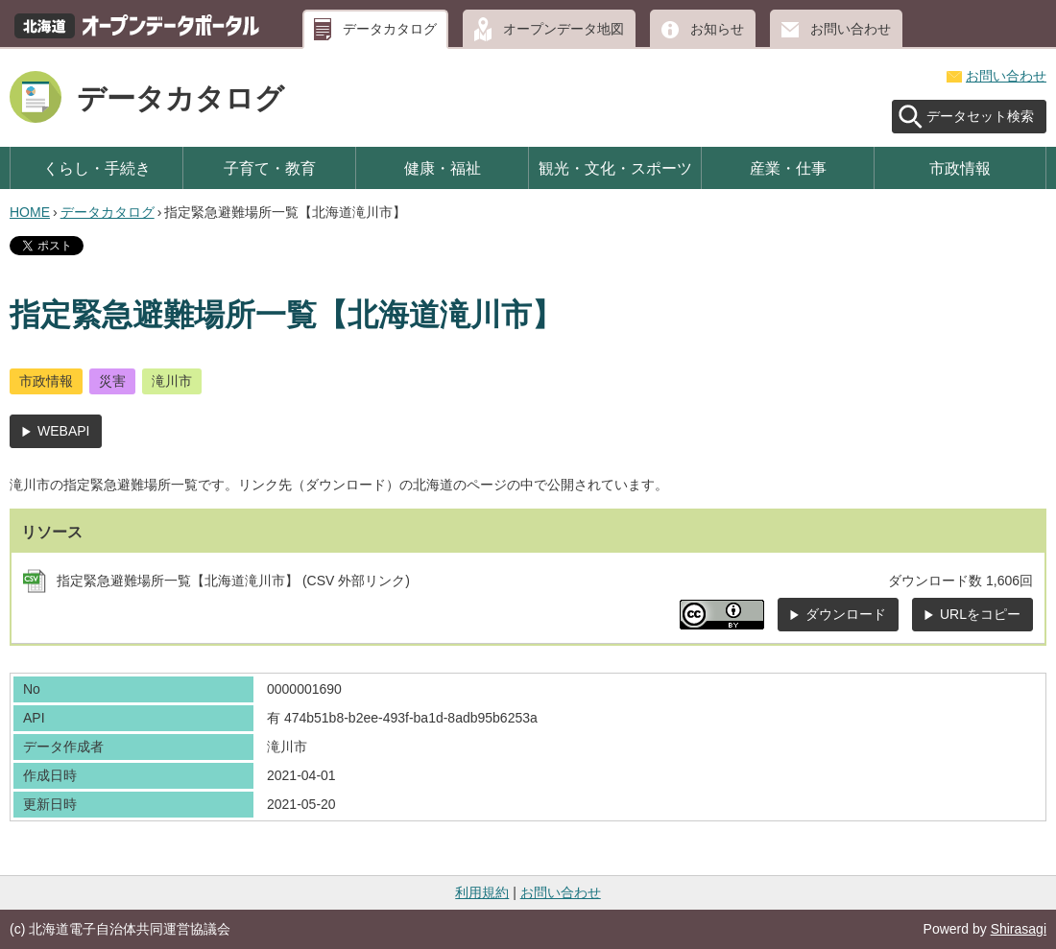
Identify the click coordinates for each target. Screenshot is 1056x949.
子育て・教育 (270, 168)
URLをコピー (980, 614)
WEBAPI (63, 431)
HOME (30, 212)
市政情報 (960, 168)
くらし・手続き (97, 168)
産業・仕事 (788, 168)
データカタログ (390, 28)
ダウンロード (845, 614)
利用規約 (482, 892)
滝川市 (172, 381)
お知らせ (717, 28)
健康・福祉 (442, 168)
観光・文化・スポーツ (615, 168)
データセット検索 (980, 116)
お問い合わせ (850, 28)
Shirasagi (1018, 929)
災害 (112, 381)
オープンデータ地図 (563, 28)
